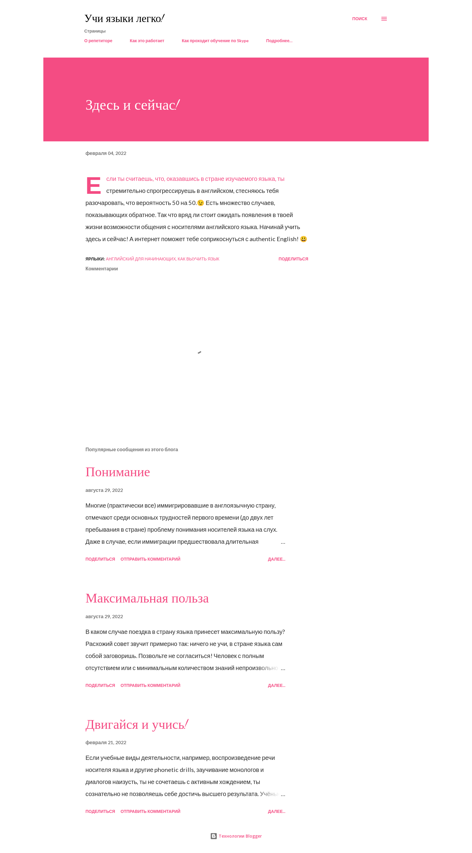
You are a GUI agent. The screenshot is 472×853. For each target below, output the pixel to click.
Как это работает (147, 40)
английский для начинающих (141, 258)
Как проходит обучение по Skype (215, 40)
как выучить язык (198, 258)
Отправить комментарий (150, 559)
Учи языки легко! (124, 18)
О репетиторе (98, 40)
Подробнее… (279, 40)
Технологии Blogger (236, 836)
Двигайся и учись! (136, 724)
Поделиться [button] (293, 258)
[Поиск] (359, 18)
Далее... (276, 559)
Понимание (117, 472)
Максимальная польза (147, 598)
